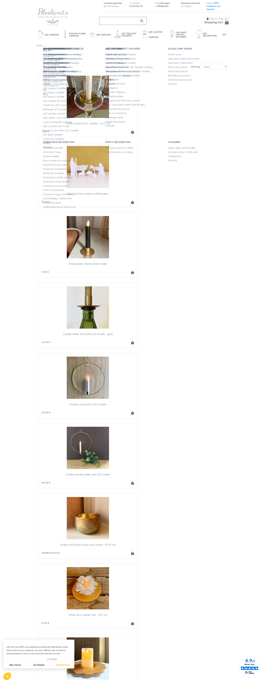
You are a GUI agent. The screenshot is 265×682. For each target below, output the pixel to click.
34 (172, 203)
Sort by (195, 66)
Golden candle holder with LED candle (196, 195)
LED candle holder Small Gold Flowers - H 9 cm (132, 549)
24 (109, 344)
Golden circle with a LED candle (132, 195)
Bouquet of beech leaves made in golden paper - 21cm (69, 479)
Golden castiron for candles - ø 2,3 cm (69, 124)
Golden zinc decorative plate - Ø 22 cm (196, 266)
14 (45, 203)
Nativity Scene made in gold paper (69, 407)
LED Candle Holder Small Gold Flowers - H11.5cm (196, 550)
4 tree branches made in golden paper (132, 478)
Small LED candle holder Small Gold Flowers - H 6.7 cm (69, 550)
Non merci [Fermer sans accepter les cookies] (15, 665)
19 (109, 557)
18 (45, 344)
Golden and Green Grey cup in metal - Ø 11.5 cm (69, 267)
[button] (7, 676)
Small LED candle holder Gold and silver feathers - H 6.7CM (132, 621)
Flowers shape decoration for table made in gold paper (132, 338)
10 (55, 274)
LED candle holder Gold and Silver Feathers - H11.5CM (196, 621)
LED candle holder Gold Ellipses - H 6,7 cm (69, 620)
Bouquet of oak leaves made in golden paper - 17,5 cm (196, 409)
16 (45, 557)
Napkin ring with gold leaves (195, 478)
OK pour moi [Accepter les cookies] (63, 665)
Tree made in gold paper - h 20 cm (69, 337)
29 (109, 203)
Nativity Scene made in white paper (132, 124)
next (138, 651)
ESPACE (214, 6)
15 (109, 132)
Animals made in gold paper (195, 337)
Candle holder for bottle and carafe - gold (69, 195)
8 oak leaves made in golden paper (132, 407)
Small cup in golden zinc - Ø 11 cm (132, 266)
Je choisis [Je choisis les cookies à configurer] (39, 665)
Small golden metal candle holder (195, 124)
